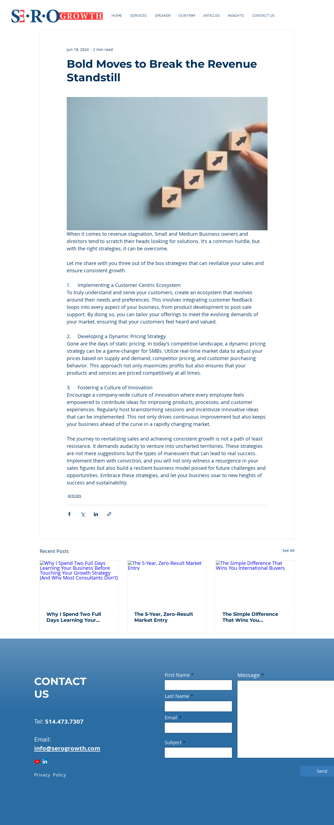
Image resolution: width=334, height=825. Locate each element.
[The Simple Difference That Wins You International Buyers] (255, 582)
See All (288, 550)
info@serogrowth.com (67, 748)
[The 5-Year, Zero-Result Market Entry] (167, 582)
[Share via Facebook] (69, 514)
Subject (173, 742)
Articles (74, 495)
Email (171, 717)
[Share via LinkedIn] (95, 514)
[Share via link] (109, 514)
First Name (177, 674)
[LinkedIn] (45, 761)
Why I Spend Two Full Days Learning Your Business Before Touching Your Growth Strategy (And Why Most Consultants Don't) (77, 617)
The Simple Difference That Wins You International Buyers (250, 617)
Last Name (177, 696)
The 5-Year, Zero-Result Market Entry (163, 617)
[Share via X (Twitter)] (82, 514)
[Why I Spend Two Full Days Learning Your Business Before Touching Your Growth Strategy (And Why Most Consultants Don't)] (79, 582)
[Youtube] (37, 761)
